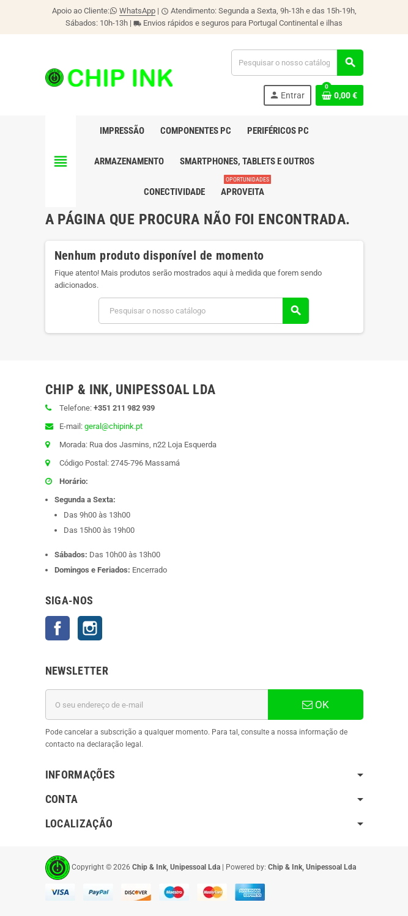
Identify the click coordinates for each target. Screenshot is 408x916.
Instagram (90, 628)
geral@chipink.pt (113, 426)
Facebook (57, 628)
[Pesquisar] (296, 62)
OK (315, 704)
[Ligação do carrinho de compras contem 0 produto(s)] (339, 95)
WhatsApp (137, 10)
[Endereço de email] (156, 704)
